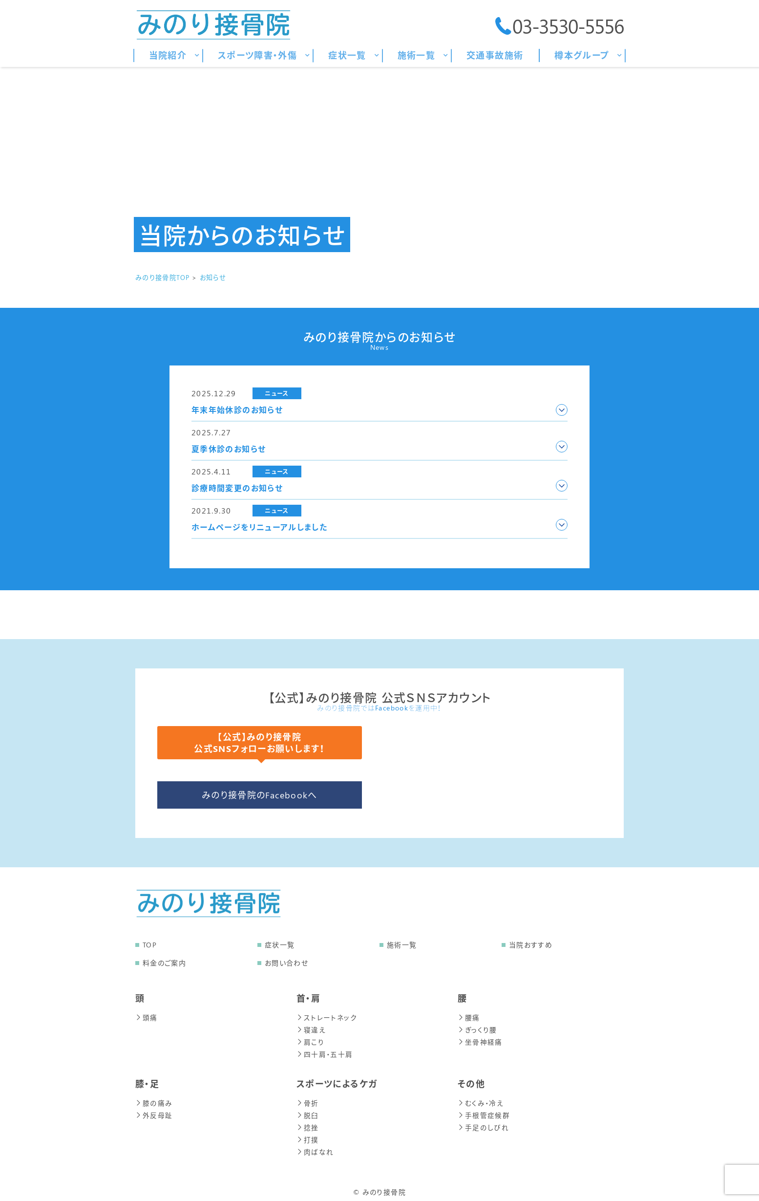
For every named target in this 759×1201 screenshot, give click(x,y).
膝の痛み (153, 1100)
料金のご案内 (164, 962)
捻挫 (307, 1124)
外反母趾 (153, 1112)
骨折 (307, 1100)
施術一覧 (402, 944)
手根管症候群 (484, 1112)
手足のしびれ (483, 1124)
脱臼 (307, 1112)
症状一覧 (280, 944)
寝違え (311, 1028)
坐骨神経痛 (480, 1040)
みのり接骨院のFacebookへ (259, 795)
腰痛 (469, 1017)
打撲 (307, 1135)
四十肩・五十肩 (324, 1052)
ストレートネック (326, 1017)
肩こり (310, 1040)
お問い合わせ (286, 962)
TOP (150, 944)
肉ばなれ (315, 1147)
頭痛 (146, 1017)
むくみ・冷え (481, 1100)
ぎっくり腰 (477, 1028)
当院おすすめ (530, 944)
